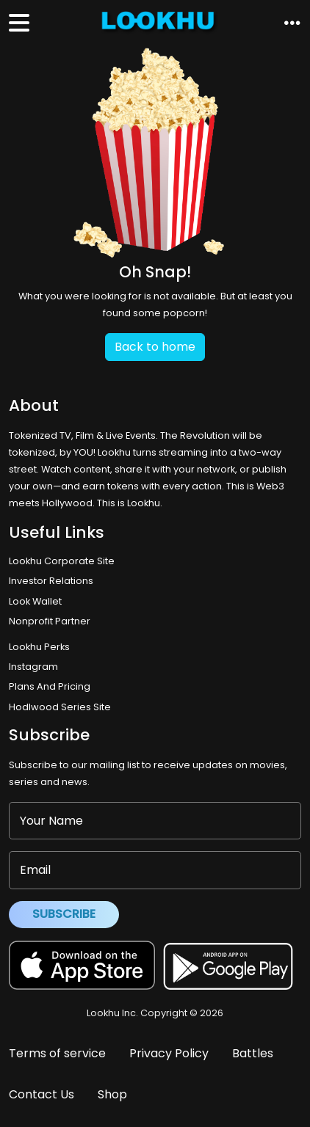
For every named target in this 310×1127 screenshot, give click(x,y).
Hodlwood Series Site (60, 707)
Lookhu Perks (39, 647)
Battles (252, 1053)
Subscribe (63, 913)
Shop (112, 1094)
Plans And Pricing (49, 686)
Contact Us (41, 1094)
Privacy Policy (169, 1053)
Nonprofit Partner (49, 621)
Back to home (155, 346)
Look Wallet (35, 601)
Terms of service (57, 1053)
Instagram (33, 666)
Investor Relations (51, 581)
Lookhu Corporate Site (64, 561)
